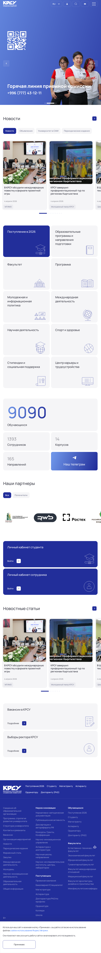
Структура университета (16, 825)
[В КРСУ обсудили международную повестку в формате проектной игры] (24, 175)
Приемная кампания (46, 880)
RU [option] (54, 3)
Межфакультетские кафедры (82, 888)
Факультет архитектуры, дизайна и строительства (81, 882)
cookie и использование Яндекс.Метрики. (29, 930)
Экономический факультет (81, 855)
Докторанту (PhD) (77, 835)
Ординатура (42, 906)
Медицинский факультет (80, 876)
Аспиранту (73, 826)
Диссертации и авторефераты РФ (45, 826)
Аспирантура (42, 894)
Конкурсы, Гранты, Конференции (45, 833)
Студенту (73, 817)
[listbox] (56, 4)
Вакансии (8, 834)
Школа (39, 915)
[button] (45, 103)
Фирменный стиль (12, 852)
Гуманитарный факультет (81, 864)
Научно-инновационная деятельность (15, 875)
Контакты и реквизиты (14, 830)
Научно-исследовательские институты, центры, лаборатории (50, 864)
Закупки (7, 857)
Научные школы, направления (44, 856)
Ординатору (74, 830)
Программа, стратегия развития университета (15, 820)
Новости (7, 843)
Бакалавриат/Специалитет (49, 885)
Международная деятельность (11, 863)
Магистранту (75, 821)
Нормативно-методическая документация (50, 814)
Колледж (40, 910)
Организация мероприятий (17, 839)
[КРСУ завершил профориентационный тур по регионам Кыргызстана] (71, 175)
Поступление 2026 (77, 812)
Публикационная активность (50, 820)
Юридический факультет (80, 860)
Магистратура (43, 889)
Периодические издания (15, 848)
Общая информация (13, 888)
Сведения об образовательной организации (12, 811)
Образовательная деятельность (12, 883)
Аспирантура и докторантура (43, 848)
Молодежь (8, 869)
